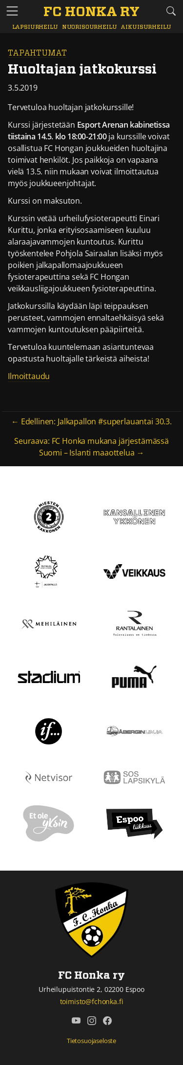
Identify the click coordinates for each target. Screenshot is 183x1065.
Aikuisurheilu (146, 27)
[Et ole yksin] (49, 823)
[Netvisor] (49, 776)
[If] (48, 730)
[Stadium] (49, 676)
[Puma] (134, 675)
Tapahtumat (37, 53)
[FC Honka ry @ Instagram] (92, 1020)
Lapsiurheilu (35, 27)
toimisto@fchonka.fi (91, 1001)
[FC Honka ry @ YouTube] (76, 1020)
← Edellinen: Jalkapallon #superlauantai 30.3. (91, 421)
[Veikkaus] (134, 570)
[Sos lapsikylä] (134, 776)
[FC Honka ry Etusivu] (91, 12)
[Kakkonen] (48, 516)
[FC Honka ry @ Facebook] (107, 1020)
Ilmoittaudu (29, 376)
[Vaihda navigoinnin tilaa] (12, 11)
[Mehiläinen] (49, 623)
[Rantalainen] (134, 623)
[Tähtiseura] (48, 570)
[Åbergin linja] (134, 730)
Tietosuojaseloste (91, 1040)
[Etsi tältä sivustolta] (170, 11)
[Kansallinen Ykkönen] (134, 516)
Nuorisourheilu (89, 27)
